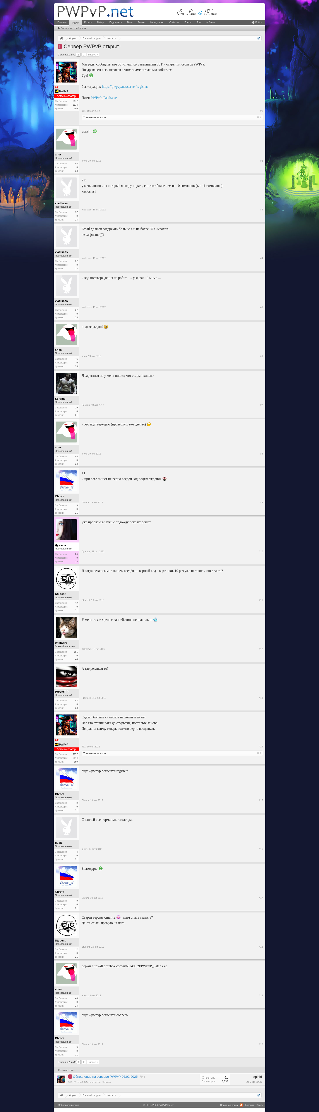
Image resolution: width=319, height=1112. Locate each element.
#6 (261, 356)
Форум (75, 22)
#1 (261, 111)
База (129, 22)
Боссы (187, 22)
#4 (261, 258)
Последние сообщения (72, 28)
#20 (261, 1044)
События (174, 22)
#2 (261, 160)
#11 (261, 600)
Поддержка (115, 22)
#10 (261, 551)
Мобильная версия (67, 1105)
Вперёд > (93, 54)
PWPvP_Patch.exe (104, 98)
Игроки (88, 22)
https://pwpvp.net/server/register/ (125, 86)
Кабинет (210, 22)
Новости (106, 1082)
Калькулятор (157, 22)
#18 (261, 946)
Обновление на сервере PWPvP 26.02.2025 (105, 1076)
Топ (199, 22)
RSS (241, 1105)
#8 (261, 453)
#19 (261, 995)
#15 (261, 800)
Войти (257, 22)
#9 (261, 502)
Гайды (100, 22)
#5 (261, 307)
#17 (261, 898)
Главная (62, 22)
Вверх (259, 1105)
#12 (261, 649)
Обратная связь (229, 1105)
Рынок (141, 22)
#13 (261, 698)
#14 (261, 746)
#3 (261, 209)
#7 (261, 405)
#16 (261, 849)
